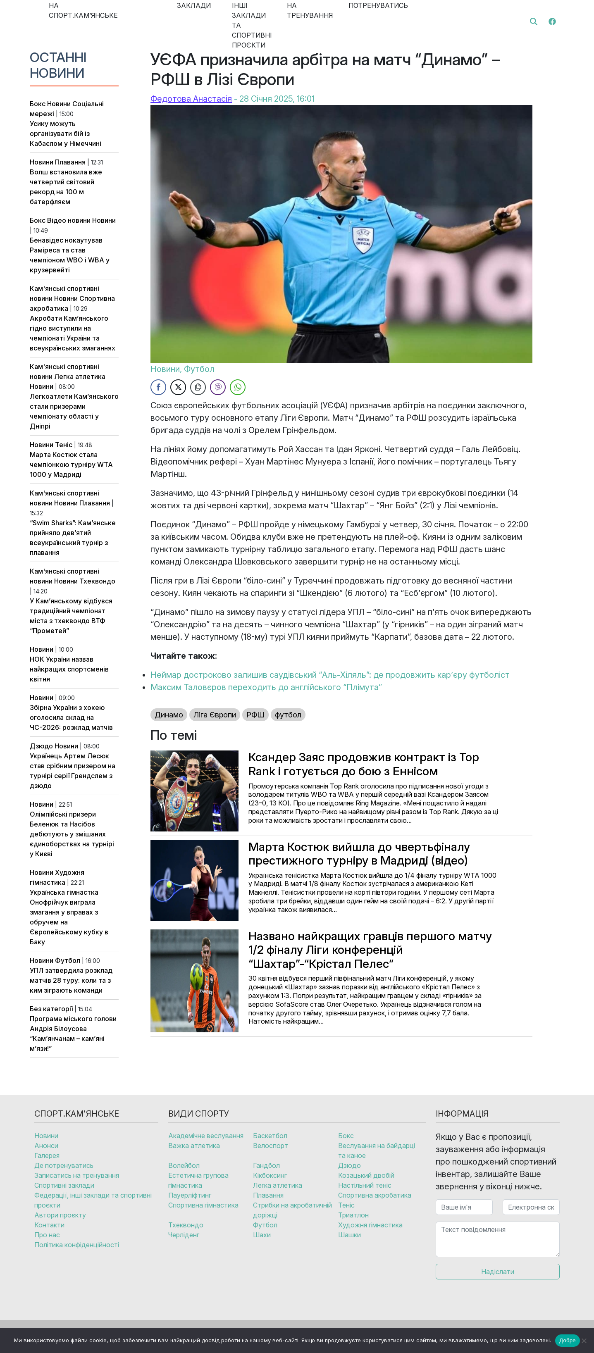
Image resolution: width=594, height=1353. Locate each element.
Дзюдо (41, 746)
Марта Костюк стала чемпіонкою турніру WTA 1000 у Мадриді (71, 464)
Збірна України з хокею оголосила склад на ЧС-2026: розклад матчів (71, 717)
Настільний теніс (364, 1185)
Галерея (47, 1155)
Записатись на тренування (76, 1175)
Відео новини (69, 220)
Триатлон (353, 1215)
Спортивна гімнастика (203, 1205)
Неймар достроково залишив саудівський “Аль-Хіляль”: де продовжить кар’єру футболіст (330, 675)
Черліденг (183, 1235)
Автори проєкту (60, 1215)
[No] (584, 1340)
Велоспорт (270, 1145)
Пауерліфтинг (189, 1195)
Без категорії (51, 1009)
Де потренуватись (63, 1165)
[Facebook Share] (158, 387)
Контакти (49, 1225)
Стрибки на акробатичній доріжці (292, 1210)
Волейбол (184, 1165)
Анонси (46, 1145)
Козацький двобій (366, 1175)
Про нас (47, 1235)
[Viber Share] (218, 387)
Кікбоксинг (270, 1175)
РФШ (255, 714)
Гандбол (266, 1165)
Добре (567, 1340)
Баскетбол (270, 1135)
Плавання (70, 162)
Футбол (67, 960)
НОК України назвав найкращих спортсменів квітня (69, 669)
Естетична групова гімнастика (198, 1180)
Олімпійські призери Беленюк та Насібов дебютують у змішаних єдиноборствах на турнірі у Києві (72, 834)
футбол (288, 714)
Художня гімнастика (370, 1225)
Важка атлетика (194, 1145)
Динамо (169, 714)
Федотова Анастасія (191, 99)
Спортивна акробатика (374, 1195)
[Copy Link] (198, 387)
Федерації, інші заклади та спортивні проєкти (93, 1200)
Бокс (37, 104)
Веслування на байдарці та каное (376, 1150)
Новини (59, 104)
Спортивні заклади (64, 1185)
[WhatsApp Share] (238, 387)
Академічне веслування (205, 1135)
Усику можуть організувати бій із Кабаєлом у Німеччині (65, 133)
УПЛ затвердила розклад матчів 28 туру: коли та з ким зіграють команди (71, 980)
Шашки (349, 1235)
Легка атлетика (79, 376)
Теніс (63, 445)
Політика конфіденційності (76, 1245)
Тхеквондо (97, 581)
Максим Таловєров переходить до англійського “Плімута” (266, 687)
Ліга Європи (214, 714)
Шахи (262, 1235)
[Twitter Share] (178, 387)
